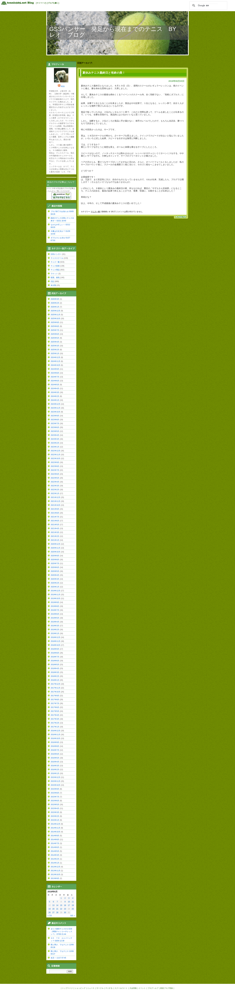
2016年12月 (55, 731)
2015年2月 (55, 816)
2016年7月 (55, 750)
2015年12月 (55, 777)
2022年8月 (55, 466)
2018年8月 (55, 653)
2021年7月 (55, 517)
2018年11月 (55, 641)
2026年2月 (55, 303)
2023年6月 (55, 427)
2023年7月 (55, 423)
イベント (142, 988)
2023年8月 (55, 420)
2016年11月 (55, 735)
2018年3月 (55, 672)
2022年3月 (55, 486)
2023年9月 (55, 416)
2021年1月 (55, 540)
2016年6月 (55, 754)
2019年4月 (55, 622)
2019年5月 (55, 618)
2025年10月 (55, 318)
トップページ (67, 988)
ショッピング (80, 988)
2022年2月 (55, 490)
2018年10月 (55, 645)
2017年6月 (55, 707)
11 (73, 902)
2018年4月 (55, 668)
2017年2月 (55, 723)
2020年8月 (55, 560)
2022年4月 (55, 482)
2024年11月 (55, 361)
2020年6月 (55, 567)
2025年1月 (55, 353)
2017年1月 (55, 727)
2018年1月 (55, 680)
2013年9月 (55, 878)
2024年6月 (55, 381)
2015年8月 (55, 793)
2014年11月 (55, 828)
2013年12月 (55, 867)
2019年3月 (55, 626)
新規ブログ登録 (166, 988)
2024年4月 (55, 388)
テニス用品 (55, 270)
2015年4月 (55, 808)
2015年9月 (55, 789)
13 (53, 905)
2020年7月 (55, 563)
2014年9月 (55, 836)
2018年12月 (55, 637)
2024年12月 (55, 357)
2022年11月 (55, 455)
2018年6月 (55, 661)
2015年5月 (55, 804)
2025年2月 (55, 350)
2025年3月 (55, 346)
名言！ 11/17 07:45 (58, 958)
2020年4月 (55, 575)
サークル (100, 988)
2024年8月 (55, 373)
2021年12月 (55, 497)
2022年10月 (55, 458)
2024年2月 (55, 396)
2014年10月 (55, 832)
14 (57, 905)
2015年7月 (55, 797)
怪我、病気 (55, 278)
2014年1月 (55, 863)
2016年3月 (55, 766)
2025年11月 (55, 315)
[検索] (208, 5)
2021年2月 (55, 536)
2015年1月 (55, 820)
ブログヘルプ (153, 988)
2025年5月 (55, 338)
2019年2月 (55, 630)
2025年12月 (55, 311)
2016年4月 (55, 762)
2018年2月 (55, 676)
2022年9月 (55, 462)
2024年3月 (55, 392)
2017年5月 (55, 711)
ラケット (54, 274)
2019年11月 (55, 595)
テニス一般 (95, 212)
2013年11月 (55, 871)
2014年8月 (55, 839)
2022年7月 (55, 470)
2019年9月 (55, 602)
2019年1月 (55, 633)
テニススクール (57, 258)
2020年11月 (55, 548)
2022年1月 (55, 493)
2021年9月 (55, 509)
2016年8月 (55, 746)
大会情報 (133, 988)
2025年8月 (55, 326)
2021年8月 (55, 513)
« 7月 (50, 916)
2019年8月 (55, 606)
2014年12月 (55, 824)
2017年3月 (55, 719)
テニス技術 (55, 266)
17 (69, 905)
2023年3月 (55, 439)
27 (53, 912)
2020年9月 (55, 556)
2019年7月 (55, 610)
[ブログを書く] (53, 3)
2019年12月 (55, 591)
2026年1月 (55, 307)
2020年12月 (55, 544)
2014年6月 (55, 847)
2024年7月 (55, 377)
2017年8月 (55, 700)
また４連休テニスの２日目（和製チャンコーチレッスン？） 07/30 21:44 (61, 931)
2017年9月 (55, 696)
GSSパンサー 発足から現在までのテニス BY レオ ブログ (115, 32)
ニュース (90, 988)
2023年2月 (55, 443)
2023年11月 (55, 408)
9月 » (72, 916)
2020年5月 (55, 571)
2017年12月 (55, 684)
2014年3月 (55, 855)
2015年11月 (55, 781)
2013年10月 (55, 874)
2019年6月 (55, 614)
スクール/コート (121, 988)
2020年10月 (55, 552)
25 (73, 909)
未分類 (53, 285)
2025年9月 (55, 322)
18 (73, 905)
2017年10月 (55, 692)
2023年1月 (55, 447)
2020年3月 (55, 579)
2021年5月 (55, 525)
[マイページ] (41, 3)
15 (61, 905)
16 (65, 905)
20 (53, 909)
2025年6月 (55, 334)
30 (65, 912)
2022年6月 (55, 474)
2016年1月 (55, 773)
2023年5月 (55, 431)
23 (65, 909)
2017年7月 (55, 703)
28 (57, 912)
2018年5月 (55, 665)
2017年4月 (55, 715)
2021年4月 (55, 528)
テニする (109, 988)
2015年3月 (55, 812)
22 (61, 909)
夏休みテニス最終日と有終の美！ (103, 72)
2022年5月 (55, 478)
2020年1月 (55, 587)
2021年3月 (55, 532)
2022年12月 (55, 451)
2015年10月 (55, 785)
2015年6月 (55, 801)
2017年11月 (55, 688)
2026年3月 (55, 299)
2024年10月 (55, 365)
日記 (52, 281)
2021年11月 (55, 501)
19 (50, 909)
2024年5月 (55, 385)
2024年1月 (55, 400)
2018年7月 (55, 657)
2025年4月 (55, 342)
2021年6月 (55, 521)
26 (50, 912)
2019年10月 (55, 598)
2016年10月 (55, 738)
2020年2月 (55, 583)
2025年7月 (55, 330)
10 (69, 902)
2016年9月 (55, 742)
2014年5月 (55, 851)
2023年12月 (55, 404)
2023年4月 (55, 435)
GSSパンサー (56, 254)
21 (57, 909)
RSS (63, 86)
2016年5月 (55, 758)
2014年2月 (55, 859)
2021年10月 (55, 505)
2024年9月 (55, 369)
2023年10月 (55, 412)
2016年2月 (55, 769)
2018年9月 (55, 649)
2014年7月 (55, 843)
